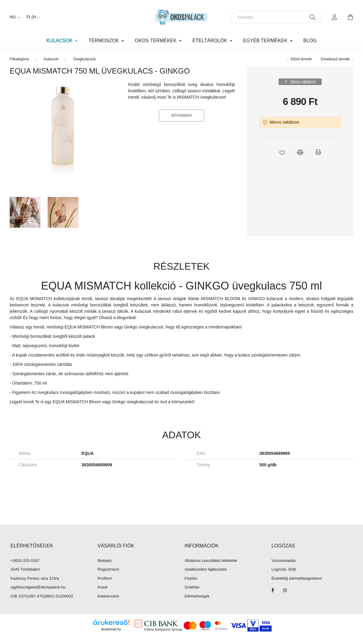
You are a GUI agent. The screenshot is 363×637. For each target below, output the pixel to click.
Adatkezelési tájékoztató (206, 569)
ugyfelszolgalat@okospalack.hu (38, 587)
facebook (273, 590)
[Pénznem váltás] (32, 17)
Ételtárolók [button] (210, 40)
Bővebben (181, 115)
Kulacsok (51, 59)
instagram (285, 590)
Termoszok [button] (104, 40)
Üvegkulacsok (84, 59)
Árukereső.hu (111, 629)
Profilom (105, 578)
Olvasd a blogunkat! (118, 317)
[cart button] (350, 17)
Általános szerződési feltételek (211, 560)
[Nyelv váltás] (14, 17)
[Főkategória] (19, 59)
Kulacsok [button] (60, 40)
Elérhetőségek (197, 596)
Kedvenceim (108, 596)
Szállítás (192, 587)
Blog (310, 40)
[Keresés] (276, 17)
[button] (282, 152)
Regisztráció (108, 569)
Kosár (103, 587)
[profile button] (335, 17)
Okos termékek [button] (156, 40)
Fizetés (191, 578)
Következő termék (335, 59)
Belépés (105, 560)
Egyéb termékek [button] (266, 40)
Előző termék (301, 59)
